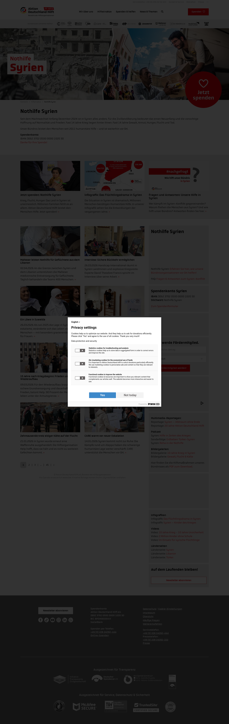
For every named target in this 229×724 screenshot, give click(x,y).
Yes (102, 395)
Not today (130, 395)
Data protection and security (84, 341)
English (75, 322)
